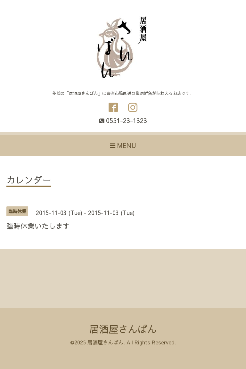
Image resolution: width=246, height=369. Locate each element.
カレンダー (28, 180)
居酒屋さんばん (123, 328)
